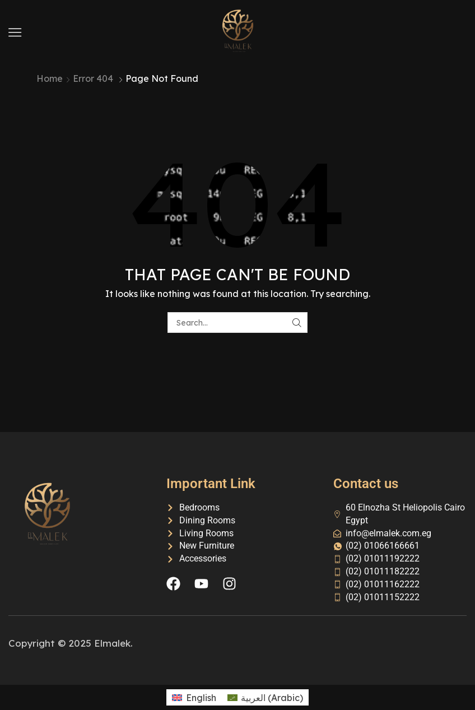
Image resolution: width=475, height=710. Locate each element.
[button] (14, 32)
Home (49, 78)
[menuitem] (193, 697)
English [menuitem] (201, 697)
